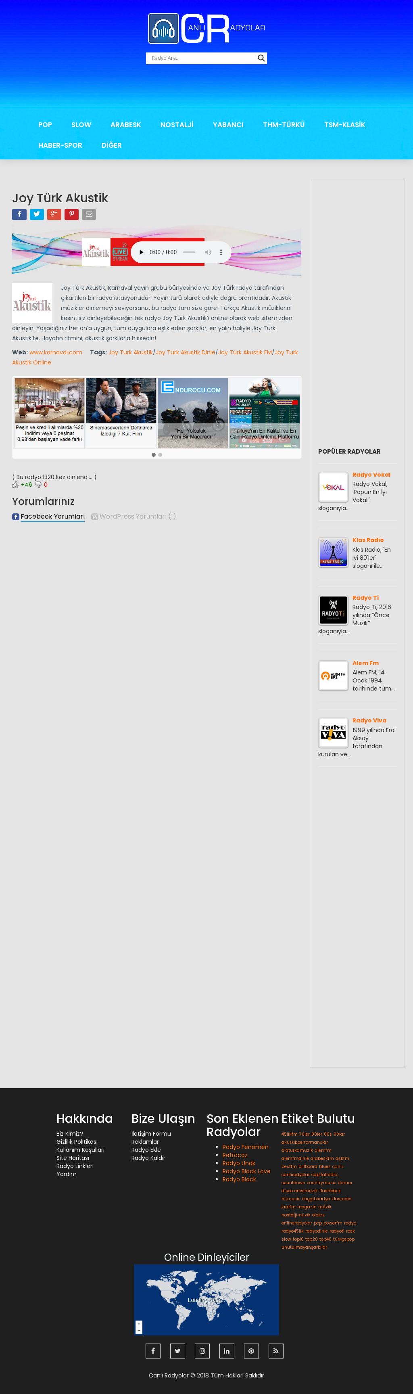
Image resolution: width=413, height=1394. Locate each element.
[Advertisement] (206, 92)
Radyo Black (239, 1179)
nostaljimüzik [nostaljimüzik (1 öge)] (296, 1215)
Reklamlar (145, 1142)
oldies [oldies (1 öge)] (318, 1215)
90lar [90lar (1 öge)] (339, 1134)
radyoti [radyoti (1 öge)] (337, 1231)
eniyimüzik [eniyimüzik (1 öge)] (306, 1191)
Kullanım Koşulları (80, 1150)
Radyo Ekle (146, 1150)
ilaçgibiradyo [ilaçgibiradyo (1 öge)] (316, 1199)
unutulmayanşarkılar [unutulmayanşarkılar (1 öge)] (304, 1247)
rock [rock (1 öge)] (350, 1231)
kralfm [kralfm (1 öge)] (289, 1207)
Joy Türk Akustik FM (245, 352)
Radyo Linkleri (75, 1166)
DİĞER (112, 145)
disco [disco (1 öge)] (287, 1191)
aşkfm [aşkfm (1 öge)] (342, 1158)
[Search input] (203, 58)
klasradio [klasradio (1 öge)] (341, 1199)
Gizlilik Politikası (77, 1142)
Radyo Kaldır (148, 1158)
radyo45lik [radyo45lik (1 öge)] (293, 1231)
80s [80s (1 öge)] (328, 1134)
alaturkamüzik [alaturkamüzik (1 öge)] (297, 1150)
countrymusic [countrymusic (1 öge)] (321, 1183)
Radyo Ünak (239, 1163)
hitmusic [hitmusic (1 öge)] (291, 1199)
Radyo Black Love (247, 1171)
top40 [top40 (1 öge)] (325, 1239)
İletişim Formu (151, 1134)
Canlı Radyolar (169, 1374)
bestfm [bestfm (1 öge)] (289, 1167)
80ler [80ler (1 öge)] (316, 1134)
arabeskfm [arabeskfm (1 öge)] (322, 1158)
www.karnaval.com (55, 352)
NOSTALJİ (177, 125)
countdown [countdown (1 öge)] (293, 1183)
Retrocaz (235, 1155)
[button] (153, 455)
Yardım (66, 1174)
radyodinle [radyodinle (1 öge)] (316, 1231)
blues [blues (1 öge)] (325, 1167)
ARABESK (126, 125)
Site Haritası (72, 1158)
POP (45, 125)
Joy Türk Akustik (130, 352)
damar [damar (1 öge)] (345, 1183)
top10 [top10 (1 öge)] (298, 1239)
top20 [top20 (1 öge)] (311, 1239)
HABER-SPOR (60, 145)
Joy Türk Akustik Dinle (185, 352)
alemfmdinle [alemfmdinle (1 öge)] (295, 1158)
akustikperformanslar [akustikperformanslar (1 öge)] (305, 1142)
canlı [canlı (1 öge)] (337, 1167)
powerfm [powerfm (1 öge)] (332, 1223)
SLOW (81, 125)
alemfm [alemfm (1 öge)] (323, 1150)
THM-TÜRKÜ (284, 125)
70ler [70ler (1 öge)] (304, 1134)
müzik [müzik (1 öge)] (325, 1207)
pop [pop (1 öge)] (318, 1223)
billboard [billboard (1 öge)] (307, 1167)
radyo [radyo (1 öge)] (350, 1223)
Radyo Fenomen (246, 1147)
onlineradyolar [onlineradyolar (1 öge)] (297, 1223)
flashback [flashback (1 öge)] (330, 1191)
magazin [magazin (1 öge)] (307, 1207)
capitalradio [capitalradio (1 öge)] (324, 1175)
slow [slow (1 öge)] (286, 1239)
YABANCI (228, 125)
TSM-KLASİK (344, 125)
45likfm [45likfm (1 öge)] (290, 1134)
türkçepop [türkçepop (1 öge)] (344, 1239)
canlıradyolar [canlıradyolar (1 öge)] (296, 1175)
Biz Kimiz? (69, 1134)
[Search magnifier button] (261, 58)
